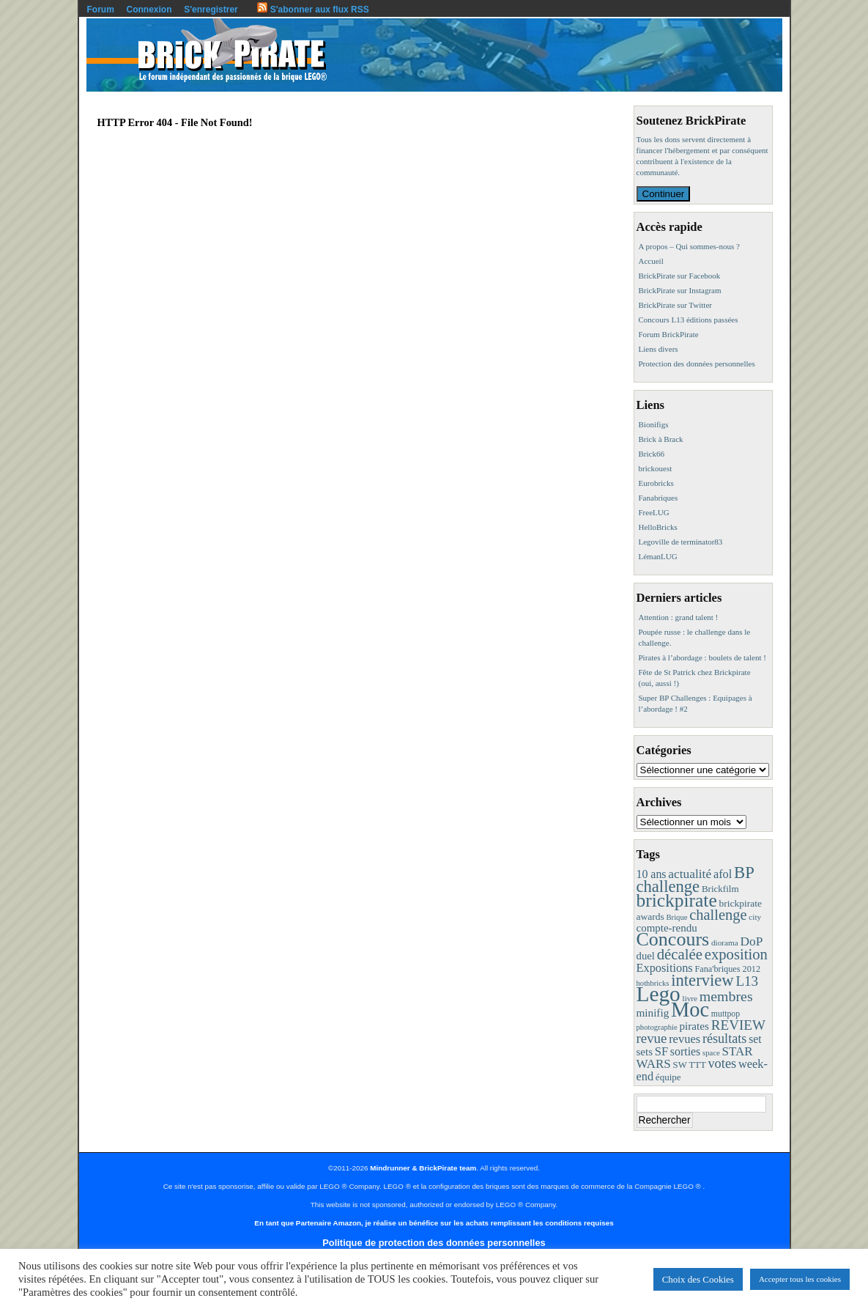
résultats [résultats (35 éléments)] (724, 1038)
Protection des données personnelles (697, 363)
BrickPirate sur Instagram (680, 290)
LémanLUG (658, 556)
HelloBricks (658, 527)
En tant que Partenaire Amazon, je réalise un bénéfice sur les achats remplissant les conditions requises (433, 1223)
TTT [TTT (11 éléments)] (697, 1065)
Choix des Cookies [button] (698, 1279)
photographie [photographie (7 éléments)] (657, 1027)
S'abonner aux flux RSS (312, 9)
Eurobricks (656, 483)
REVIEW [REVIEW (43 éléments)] (738, 1025)
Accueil (651, 261)
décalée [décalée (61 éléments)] (679, 953)
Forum (100, 9)
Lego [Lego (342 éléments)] (658, 994)
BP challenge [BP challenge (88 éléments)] (695, 879)
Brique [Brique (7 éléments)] (676, 917)
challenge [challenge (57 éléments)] (717, 915)
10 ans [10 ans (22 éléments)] (652, 874)
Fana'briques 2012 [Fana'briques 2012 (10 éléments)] (727, 969)
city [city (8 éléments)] (755, 916)
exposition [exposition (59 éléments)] (736, 954)
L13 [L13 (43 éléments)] (746, 981)
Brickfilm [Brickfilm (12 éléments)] (720, 888)
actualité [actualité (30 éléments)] (689, 874)
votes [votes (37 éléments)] (722, 1063)
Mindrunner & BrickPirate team (423, 1168)
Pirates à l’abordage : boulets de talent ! (702, 657)
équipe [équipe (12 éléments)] (668, 1077)
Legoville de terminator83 (681, 541)
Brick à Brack (661, 439)
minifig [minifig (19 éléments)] (653, 1012)
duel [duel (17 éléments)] (646, 956)
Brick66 (651, 453)
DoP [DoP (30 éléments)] (751, 941)
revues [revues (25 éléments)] (684, 1039)
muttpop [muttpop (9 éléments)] (725, 1014)
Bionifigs (654, 424)
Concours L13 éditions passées (688, 319)
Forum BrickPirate (669, 334)
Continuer (663, 193)
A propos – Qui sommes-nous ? (689, 246)
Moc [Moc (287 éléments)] (690, 1009)
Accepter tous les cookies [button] (800, 1279)
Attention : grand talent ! (679, 617)
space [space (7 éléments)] (711, 1053)
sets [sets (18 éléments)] (645, 1052)
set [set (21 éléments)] (755, 1039)
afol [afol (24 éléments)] (722, 874)
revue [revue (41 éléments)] (652, 1038)
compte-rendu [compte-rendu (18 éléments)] (667, 928)
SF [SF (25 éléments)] (661, 1051)
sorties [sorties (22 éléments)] (685, 1051)
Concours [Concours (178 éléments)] (673, 939)
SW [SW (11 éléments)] (680, 1065)
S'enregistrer (211, 9)
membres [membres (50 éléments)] (726, 996)
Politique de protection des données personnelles (433, 1242)
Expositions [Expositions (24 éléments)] (665, 968)
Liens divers (658, 348)
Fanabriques (658, 497)
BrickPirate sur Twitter (675, 304)
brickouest (655, 468)
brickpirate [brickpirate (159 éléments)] (677, 900)
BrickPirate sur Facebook (680, 275)
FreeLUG (654, 512)
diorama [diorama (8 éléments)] (724, 942)
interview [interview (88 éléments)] (702, 980)
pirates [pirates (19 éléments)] (694, 1025)
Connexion (149, 9)
